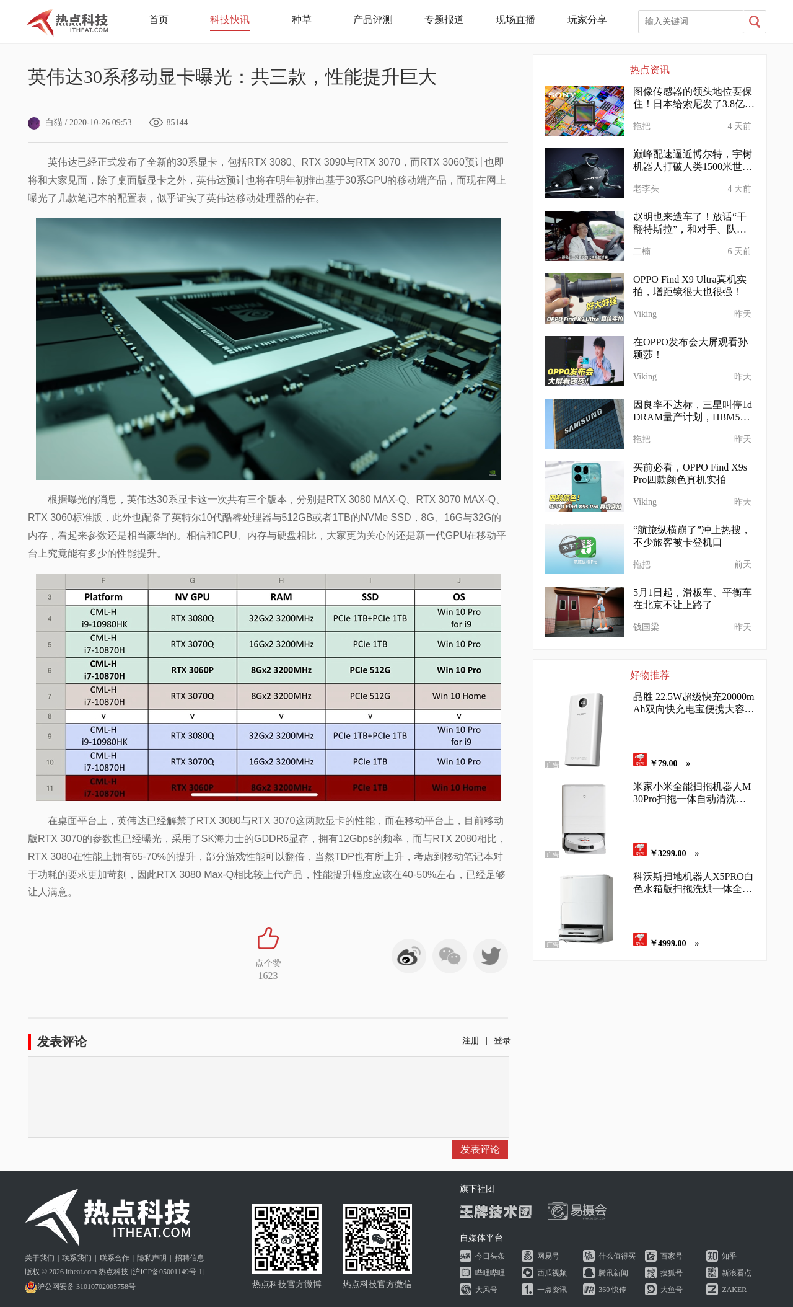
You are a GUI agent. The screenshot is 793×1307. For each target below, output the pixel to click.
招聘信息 (189, 1258)
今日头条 (490, 1256)
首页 (159, 19)
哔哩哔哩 (490, 1273)
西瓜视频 (552, 1273)
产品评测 (373, 19)
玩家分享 (587, 19)
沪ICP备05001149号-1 (167, 1271)
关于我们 (40, 1258)
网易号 (548, 1256)
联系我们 (77, 1258)
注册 (471, 1040)
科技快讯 (230, 19)
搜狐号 (671, 1273)
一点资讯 (552, 1289)
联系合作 (114, 1258)
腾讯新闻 (613, 1273)
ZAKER (734, 1289)
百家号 (671, 1256)
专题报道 (444, 19)
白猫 (45, 122)
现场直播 (515, 19)
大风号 (486, 1289)
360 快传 (612, 1289)
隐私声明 (152, 1258)
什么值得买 (617, 1256)
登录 (502, 1040)
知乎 (729, 1256)
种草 (302, 19)
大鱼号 (671, 1289)
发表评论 (480, 1149)
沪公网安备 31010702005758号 (80, 1286)
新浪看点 (736, 1273)
